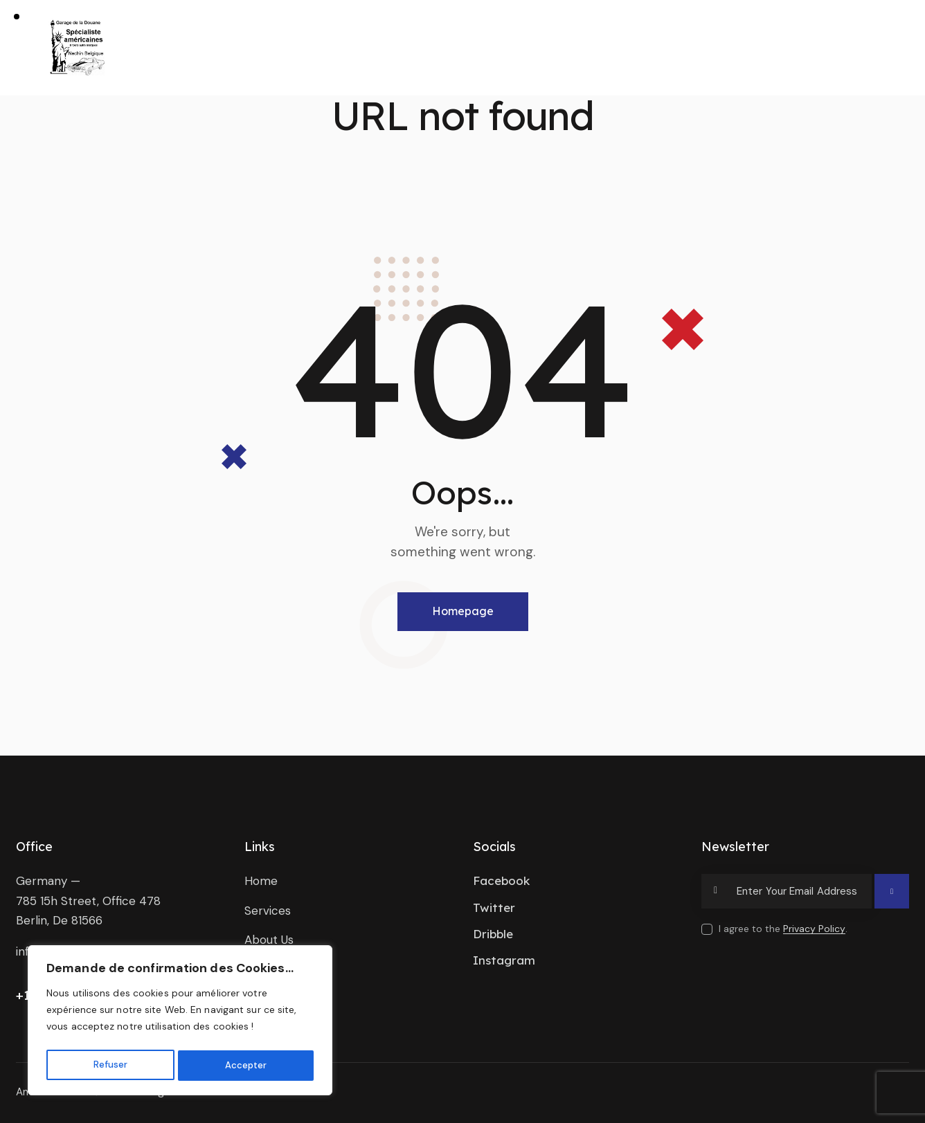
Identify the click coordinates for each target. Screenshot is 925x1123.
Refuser (110, 1065)
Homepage (463, 611)
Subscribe (892, 897)
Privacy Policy (814, 929)
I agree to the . (783, 928)
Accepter (245, 1065)
